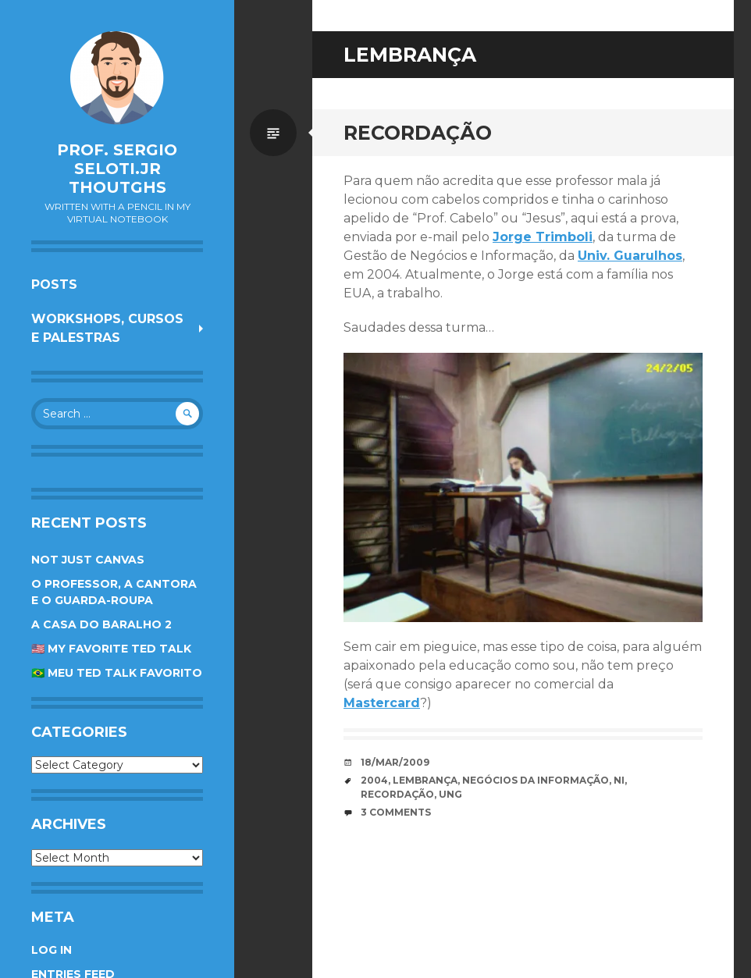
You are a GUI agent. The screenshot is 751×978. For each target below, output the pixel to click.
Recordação (417, 132)
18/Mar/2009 (395, 762)
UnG (450, 794)
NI (619, 780)
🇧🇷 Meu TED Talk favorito (116, 673)
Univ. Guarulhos (630, 255)
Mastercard (381, 702)
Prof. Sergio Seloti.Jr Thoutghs (117, 168)
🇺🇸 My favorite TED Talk (111, 649)
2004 (374, 780)
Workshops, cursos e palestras (107, 328)
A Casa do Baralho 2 (101, 624)
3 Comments (396, 812)
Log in (51, 950)
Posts (54, 284)
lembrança (425, 780)
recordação (397, 794)
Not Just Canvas (87, 560)
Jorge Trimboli (543, 236)
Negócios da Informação (535, 780)
